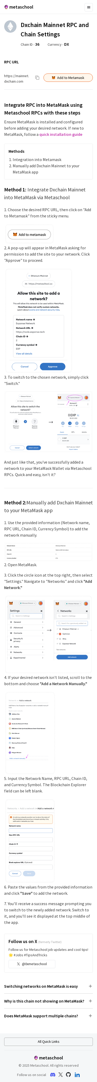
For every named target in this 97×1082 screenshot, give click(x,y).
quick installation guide (60, 134)
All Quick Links (48, 1041)
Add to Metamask (68, 77)
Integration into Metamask (37, 159)
